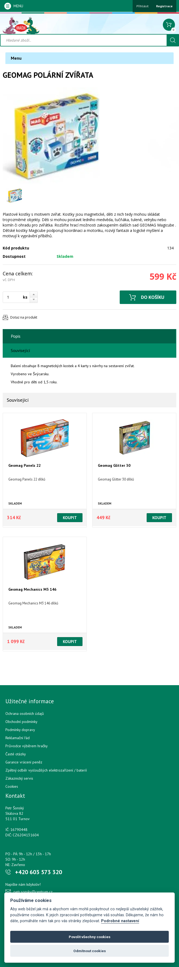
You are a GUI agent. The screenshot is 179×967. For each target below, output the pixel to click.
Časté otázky (15, 754)
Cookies (11, 786)
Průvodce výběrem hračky (26, 745)
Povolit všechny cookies (90, 937)
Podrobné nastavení (120, 921)
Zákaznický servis (19, 778)
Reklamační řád (17, 737)
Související (20, 350)
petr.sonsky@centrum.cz (33, 891)
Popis (15, 336)
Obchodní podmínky (21, 721)
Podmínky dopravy (20, 729)
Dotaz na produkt (23, 317)
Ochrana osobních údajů (24, 713)
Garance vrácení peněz (23, 762)
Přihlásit (142, 6)
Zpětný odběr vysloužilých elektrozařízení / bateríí (46, 770)
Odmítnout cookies (89, 951)
